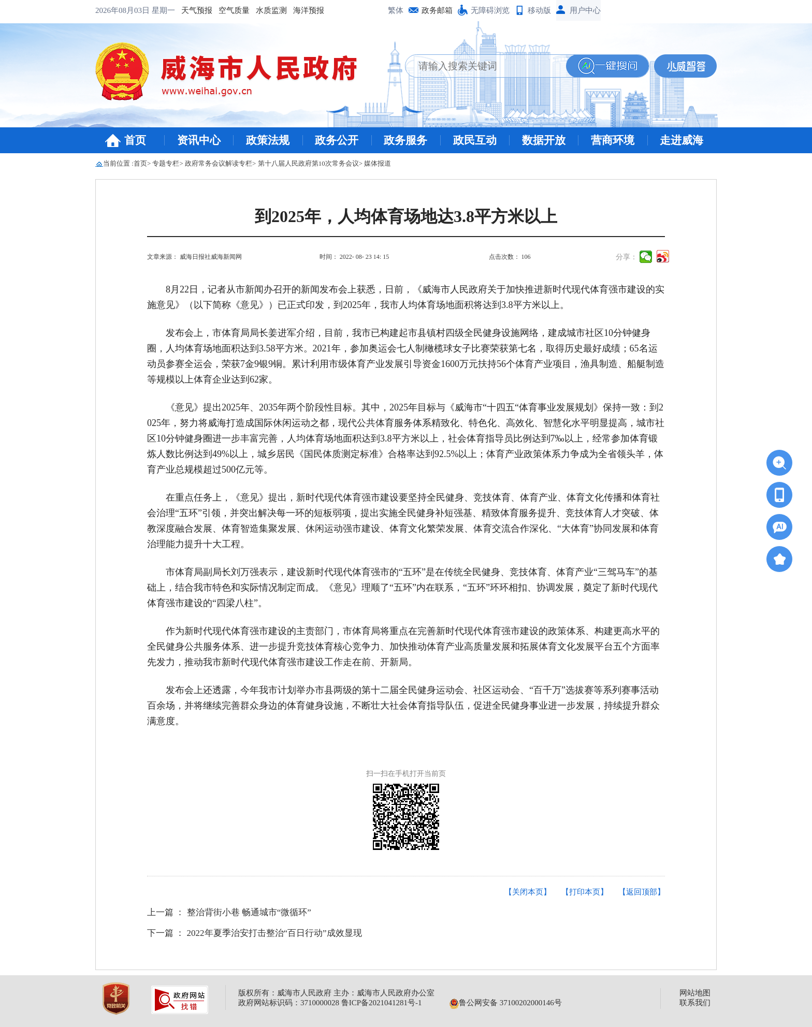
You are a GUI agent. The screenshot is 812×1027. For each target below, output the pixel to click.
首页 (135, 140)
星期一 (163, 10)
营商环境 (612, 140)
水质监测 (271, 10)
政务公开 (336, 140)
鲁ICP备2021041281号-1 (381, 1003)
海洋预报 (308, 10)
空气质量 (234, 10)
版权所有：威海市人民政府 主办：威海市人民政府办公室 (336, 993)
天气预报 (196, 10)
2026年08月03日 (123, 10)
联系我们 (695, 1003)
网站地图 (695, 993)
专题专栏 (165, 163)
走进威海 (681, 140)
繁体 (395, 10)
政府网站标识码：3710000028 (288, 1003)
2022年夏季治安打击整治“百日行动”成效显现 (274, 933)
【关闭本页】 (527, 892)
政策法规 (267, 140)
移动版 (539, 10)
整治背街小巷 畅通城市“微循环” (249, 912)
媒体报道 (377, 163)
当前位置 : (118, 163)
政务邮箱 (437, 10)
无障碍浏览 (490, 10)
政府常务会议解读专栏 (218, 163)
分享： (626, 257)
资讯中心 (199, 140)
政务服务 (405, 140)
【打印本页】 (584, 892)
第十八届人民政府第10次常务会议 (308, 163)
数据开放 (544, 140)
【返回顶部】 (641, 892)
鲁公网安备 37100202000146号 (506, 1003)
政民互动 (475, 140)
